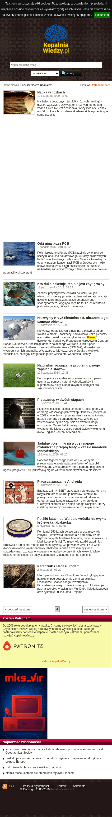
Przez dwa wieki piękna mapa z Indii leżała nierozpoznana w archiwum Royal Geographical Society (54, 751)
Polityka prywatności (36, 786)
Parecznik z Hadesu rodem (58, 566)
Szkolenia (79, 786)
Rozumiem (102, 15)
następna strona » (95, 609)
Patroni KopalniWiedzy (56, 661)
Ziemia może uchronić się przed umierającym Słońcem (40, 773)
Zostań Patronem (17, 618)
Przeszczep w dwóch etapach (60, 400)
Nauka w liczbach (51, 92)
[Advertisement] (56, 180)
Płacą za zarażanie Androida (59, 481)
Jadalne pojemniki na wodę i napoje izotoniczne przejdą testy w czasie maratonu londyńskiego (72, 447)
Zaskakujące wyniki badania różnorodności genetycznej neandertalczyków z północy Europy (53, 760)
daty (107, 85)
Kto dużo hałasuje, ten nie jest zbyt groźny (70, 284)
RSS (11, 786)
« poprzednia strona (17, 609)
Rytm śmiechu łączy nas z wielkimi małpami (33, 767)
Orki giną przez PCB (53, 243)
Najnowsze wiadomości (22, 742)
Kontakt (62, 786)
